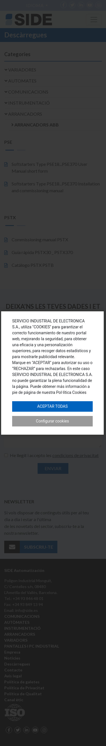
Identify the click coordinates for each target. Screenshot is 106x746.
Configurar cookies (52, 421)
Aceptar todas (52, 406)
